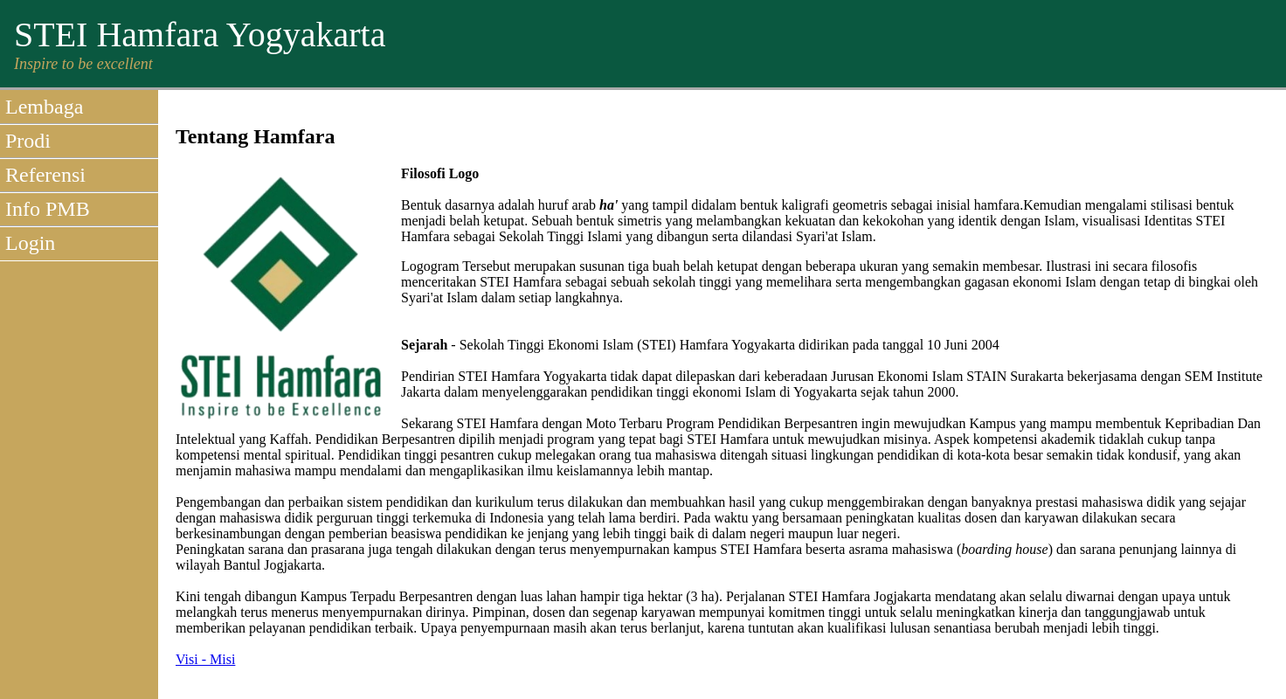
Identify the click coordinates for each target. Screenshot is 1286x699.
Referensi (45, 174)
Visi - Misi (205, 659)
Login (30, 243)
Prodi (28, 140)
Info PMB (47, 208)
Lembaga (44, 106)
